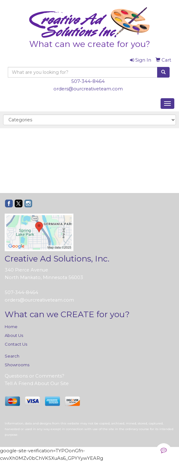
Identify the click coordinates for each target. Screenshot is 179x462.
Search (12, 355)
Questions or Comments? (34, 376)
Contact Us (16, 344)
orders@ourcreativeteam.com (88, 89)
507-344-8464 (88, 81)
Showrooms (17, 364)
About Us (14, 335)
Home (11, 326)
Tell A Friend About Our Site (37, 383)
